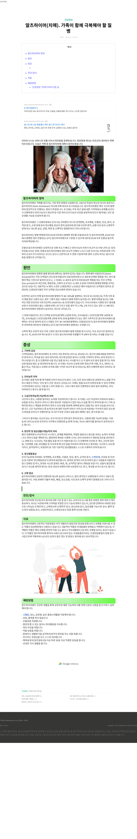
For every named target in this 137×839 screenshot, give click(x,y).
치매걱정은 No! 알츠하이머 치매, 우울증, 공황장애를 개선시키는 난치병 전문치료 (55, 175)
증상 (30, 96)
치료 (30, 110)
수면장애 (96, 553)
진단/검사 (32, 105)
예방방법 (32, 115)
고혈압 (26, 711)
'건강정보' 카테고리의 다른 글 (45, 119)
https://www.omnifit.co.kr (34, 185)
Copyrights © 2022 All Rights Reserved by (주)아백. (122, 821)
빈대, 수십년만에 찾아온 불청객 (30, 792)
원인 (30, 90)
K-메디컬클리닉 (31, 172)
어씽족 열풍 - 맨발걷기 (28, 795)
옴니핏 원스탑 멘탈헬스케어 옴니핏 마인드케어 (44, 189)
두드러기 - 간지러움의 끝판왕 (78, 795)
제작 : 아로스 (4, 821)
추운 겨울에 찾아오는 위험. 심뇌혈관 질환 (81, 792)
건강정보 (68, 52)
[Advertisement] (68, 25)
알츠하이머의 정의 (36, 85)
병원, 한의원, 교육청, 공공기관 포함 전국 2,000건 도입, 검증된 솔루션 (50, 192)
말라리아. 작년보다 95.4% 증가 (31, 798)
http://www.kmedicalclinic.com (36, 169)
